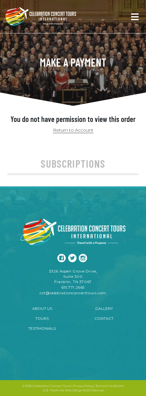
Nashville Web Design (67, 390)
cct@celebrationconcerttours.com (73, 293)
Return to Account (73, 130)
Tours (42, 318)
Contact (104, 318)
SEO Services (95, 390)
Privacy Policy (83, 386)
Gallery (104, 308)
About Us (42, 308)
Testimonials (42, 328)
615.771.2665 (73, 287)
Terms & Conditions (109, 386)
